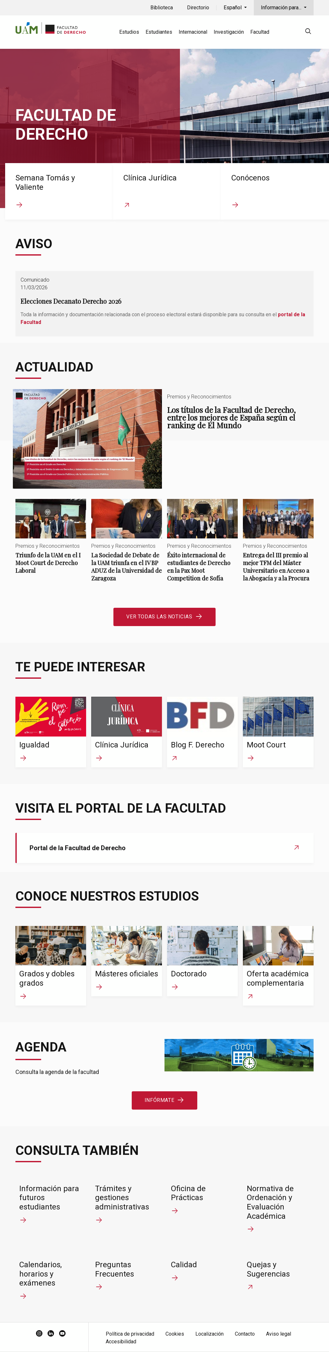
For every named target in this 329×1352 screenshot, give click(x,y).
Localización (209, 1334)
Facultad (259, 32)
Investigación (229, 32)
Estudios (129, 32)
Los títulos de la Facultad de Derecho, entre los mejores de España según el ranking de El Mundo (164, 439)
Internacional (193, 32)
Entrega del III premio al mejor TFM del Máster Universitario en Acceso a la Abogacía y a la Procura (278, 546)
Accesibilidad (121, 1342)
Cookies (174, 1334)
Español (233, 7)
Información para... (282, 7)
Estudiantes (159, 32)
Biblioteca (161, 7)
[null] (308, 32)
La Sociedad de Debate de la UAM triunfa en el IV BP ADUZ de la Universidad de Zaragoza (126, 546)
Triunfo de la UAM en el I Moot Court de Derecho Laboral (50, 542)
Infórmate (159, 1100)
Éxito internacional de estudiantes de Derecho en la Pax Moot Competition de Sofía (202, 546)
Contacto (245, 1334)
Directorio (198, 7)
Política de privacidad (130, 1334)
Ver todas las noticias (159, 617)
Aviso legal (278, 1334)
